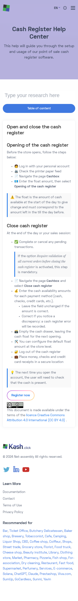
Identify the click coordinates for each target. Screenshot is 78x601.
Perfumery (30, 568)
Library (53, 552)
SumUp (8, 579)
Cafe (48, 536)
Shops (66, 541)
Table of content (39, 108)
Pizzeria (45, 558)
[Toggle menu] (73, 8)
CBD (25, 541)
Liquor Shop (11, 541)
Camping (59, 536)
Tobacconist (34, 536)
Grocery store (32, 547)
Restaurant (49, 563)
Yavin (47, 579)
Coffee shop (38, 541)
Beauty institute (35, 552)
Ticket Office (18, 531)
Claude (33, 574)
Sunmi (37, 579)
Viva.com (64, 574)
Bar (5, 531)
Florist (48, 547)
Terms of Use (12, 505)
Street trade (11, 547)
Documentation (14, 492)
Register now (20, 395)
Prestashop (48, 574)
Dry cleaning (30, 563)
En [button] (56, 8)
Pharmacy (31, 558)
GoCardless (23, 579)
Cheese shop (12, 552)
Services (45, 568)
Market (17, 558)
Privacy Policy (13, 512)
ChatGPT (20, 574)
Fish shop (59, 558)
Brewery (17, 536)
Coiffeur (55, 541)
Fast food (66, 563)
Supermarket (12, 568)
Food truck (63, 547)
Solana (7, 574)
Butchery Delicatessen (46, 531)
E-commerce (62, 568)
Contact (9, 498)
